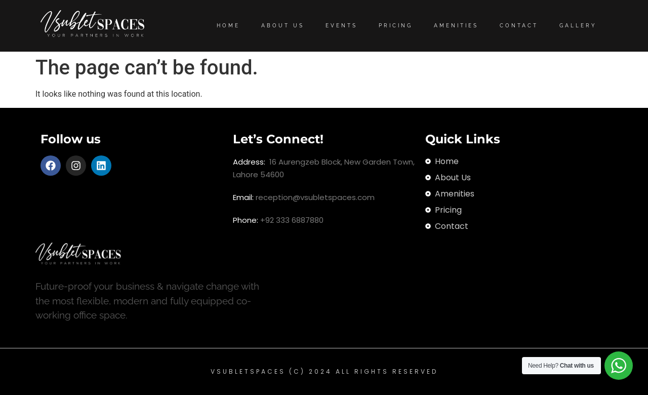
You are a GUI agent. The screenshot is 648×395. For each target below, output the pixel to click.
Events (341, 25)
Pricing (396, 25)
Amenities (456, 25)
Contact (519, 25)
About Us (282, 25)
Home (228, 25)
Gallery (578, 25)
